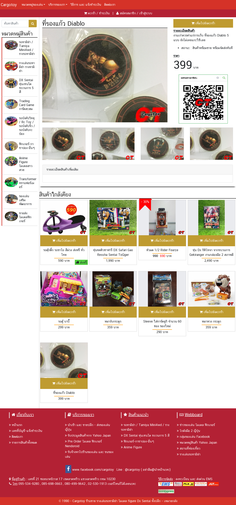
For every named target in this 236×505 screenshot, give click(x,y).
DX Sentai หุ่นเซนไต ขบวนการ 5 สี (145, 435)
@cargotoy (132, 469)
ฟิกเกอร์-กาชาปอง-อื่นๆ (137, 441)
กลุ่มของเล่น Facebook (193, 437)
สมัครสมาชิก (128, 13)
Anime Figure (131, 447)
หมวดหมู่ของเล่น (32, 4)
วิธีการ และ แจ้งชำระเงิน (85, 4)
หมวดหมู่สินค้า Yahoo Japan (197, 442)
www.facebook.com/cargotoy (89, 469)
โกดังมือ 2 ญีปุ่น (188, 431)
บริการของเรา (56, 4)
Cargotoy (9, 4)
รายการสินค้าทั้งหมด (23, 442)
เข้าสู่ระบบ (145, 13)
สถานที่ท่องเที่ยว (188, 448)
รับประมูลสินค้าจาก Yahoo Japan (88, 435)
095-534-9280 (28, 484)
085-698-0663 (52, 484)
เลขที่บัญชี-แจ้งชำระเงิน (25, 431)
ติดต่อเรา (109, 4)
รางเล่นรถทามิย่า (188, 454)
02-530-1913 (97, 484)
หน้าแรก (15, 425)
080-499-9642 (75, 484)
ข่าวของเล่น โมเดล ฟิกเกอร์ (196, 425)
